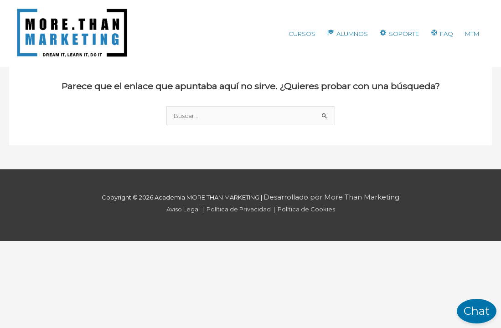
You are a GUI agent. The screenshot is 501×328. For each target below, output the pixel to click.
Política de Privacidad (239, 209)
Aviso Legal (183, 209)
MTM (472, 33)
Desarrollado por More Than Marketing (331, 197)
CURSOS (302, 33)
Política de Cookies (306, 209)
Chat (477, 311)
